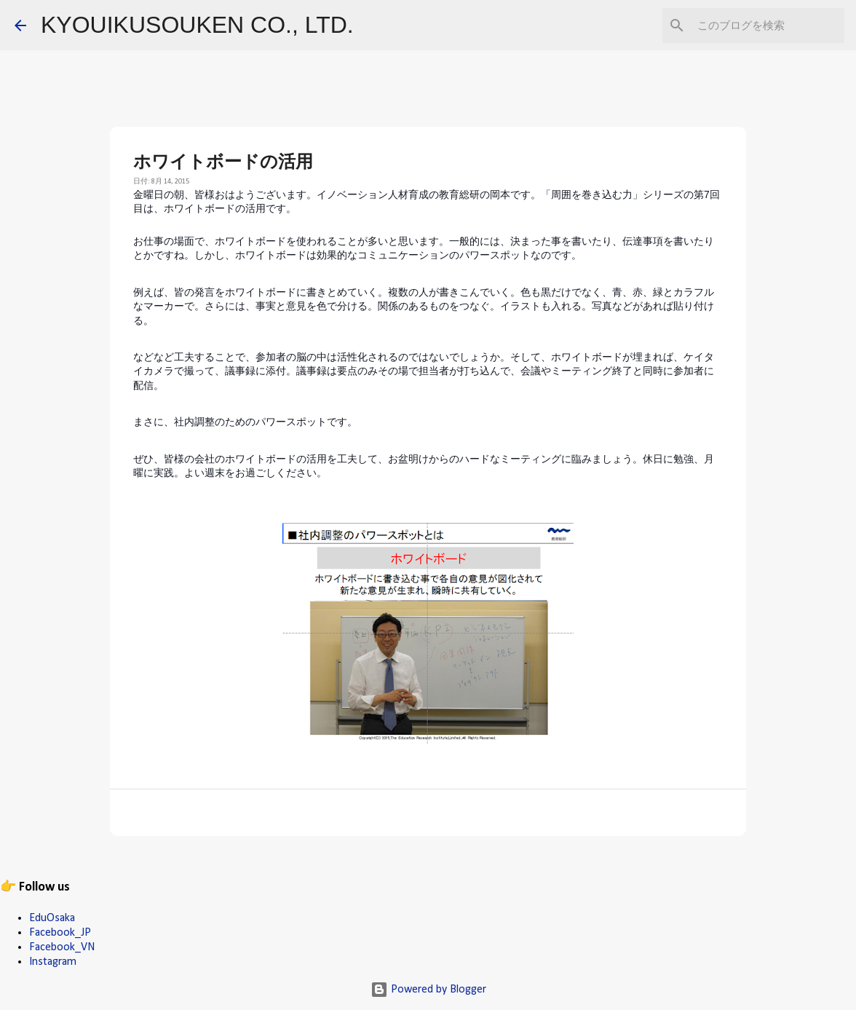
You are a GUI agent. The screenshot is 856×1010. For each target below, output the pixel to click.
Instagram (52, 962)
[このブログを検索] (767, 25)
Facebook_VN (62, 947)
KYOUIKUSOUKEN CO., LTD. (197, 25)
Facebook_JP (60, 933)
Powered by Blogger (428, 989)
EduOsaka (52, 918)
